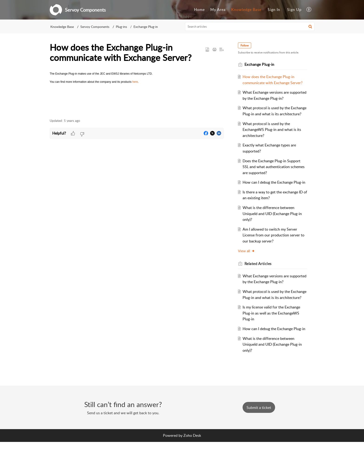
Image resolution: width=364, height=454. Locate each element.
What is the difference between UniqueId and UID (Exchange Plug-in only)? (273, 219)
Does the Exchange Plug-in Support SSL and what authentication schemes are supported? (275, 172)
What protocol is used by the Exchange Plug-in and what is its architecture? (270, 113)
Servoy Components (94, 26)
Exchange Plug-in (145, 26)
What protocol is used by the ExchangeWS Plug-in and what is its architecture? (273, 135)
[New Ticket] (259, 419)
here (135, 81)
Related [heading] (258, 269)
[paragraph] (137, 78)
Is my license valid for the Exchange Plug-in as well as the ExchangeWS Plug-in (272, 324)
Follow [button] (245, 45)
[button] (309, 9)
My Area (218, 9)
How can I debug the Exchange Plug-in (275, 188)
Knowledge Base (246, 9)
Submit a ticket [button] (259, 419)
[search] (250, 26)
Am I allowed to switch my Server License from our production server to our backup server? (274, 240)
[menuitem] (199, 9)
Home (199, 9)
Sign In (274, 9)
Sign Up (294, 9)
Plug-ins (121, 26)
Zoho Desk (192, 447)
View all (247, 256)
